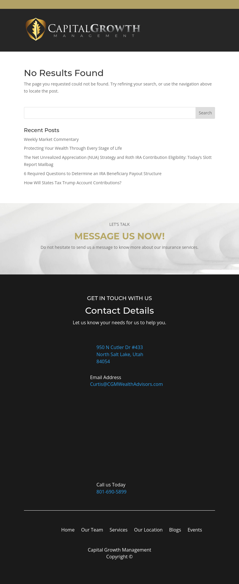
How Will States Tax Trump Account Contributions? (73, 182)
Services (119, 530)
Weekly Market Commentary (51, 139)
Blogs (175, 530)
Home (68, 530)
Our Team (92, 530)
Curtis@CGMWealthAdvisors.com (126, 384)
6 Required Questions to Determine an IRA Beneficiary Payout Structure (93, 173)
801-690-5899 (111, 491)
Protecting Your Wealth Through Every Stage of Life (73, 148)
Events (195, 530)
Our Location (148, 530)
